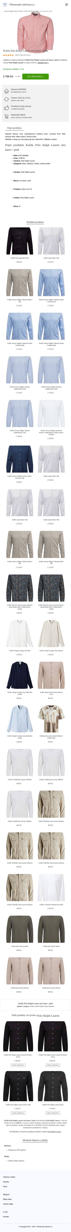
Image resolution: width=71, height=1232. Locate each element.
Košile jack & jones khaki (19, 946)
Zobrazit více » (43, 63)
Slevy (5, 1186)
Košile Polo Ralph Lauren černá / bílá (18, 1105)
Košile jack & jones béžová (20, 988)
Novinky (6, 1182)
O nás (5, 1212)
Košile (26, 11)
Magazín (6, 1194)
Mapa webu (7, 1199)
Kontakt (6, 1217)
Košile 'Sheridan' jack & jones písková (51, 821)
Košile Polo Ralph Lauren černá (52, 1105)
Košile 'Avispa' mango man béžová (51, 651)
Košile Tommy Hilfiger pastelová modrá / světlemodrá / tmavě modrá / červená (51, 432)
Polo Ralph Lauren (16, 63)
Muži (15, 11)
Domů (6, 11)
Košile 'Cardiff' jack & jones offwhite (20, 779)
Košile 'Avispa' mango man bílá (19, 651)
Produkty (11, 11)
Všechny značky (9, 1177)
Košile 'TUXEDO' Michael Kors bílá (51, 905)
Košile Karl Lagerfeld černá (20, 258)
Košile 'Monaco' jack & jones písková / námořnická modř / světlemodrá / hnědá (19, 607)
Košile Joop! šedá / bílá (51, 258)
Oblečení (20, 11)
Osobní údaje (8, 1204)
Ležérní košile (39, 1006)
